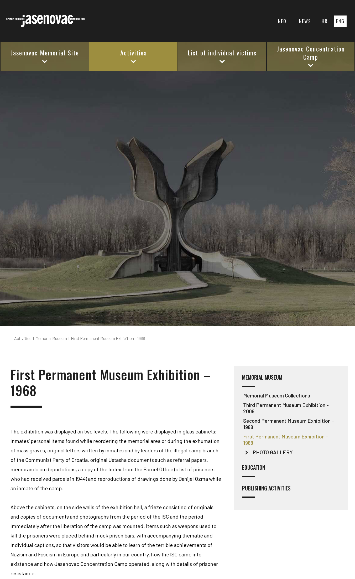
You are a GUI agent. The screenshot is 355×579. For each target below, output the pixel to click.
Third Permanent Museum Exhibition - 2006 (286, 408)
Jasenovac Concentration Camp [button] (311, 56)
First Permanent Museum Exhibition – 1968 (285, 439)
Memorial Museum (262, 380)
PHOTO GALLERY (273, 452)
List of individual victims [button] (222, 56)
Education (253, 470)
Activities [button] (133, 56)
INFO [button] (281, 21)
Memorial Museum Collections (276, 395)
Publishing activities (266, 491)
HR (325, 21)
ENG (340, 21)
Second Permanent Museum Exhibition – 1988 (288, 423)
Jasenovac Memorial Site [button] (45, 56)
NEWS (305, 21)
